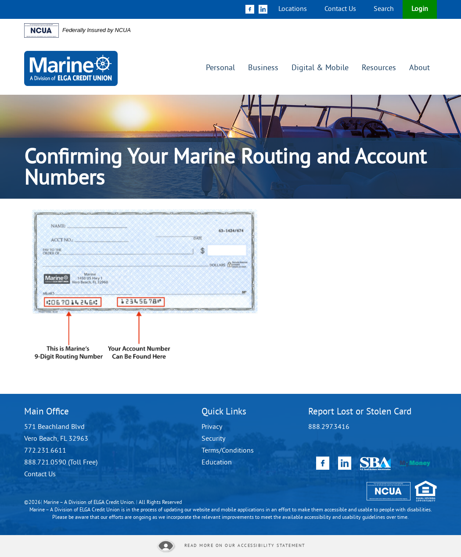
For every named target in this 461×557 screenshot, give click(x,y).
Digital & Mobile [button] (320, 68)
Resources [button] (379, 68)
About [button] (419, 68)
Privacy (212, 427)
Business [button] (263, 68)
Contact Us (340, 9)
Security (213, 439)
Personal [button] (220, 68)
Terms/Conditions (228, 450)
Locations (292, 9)
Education (217, 462)
